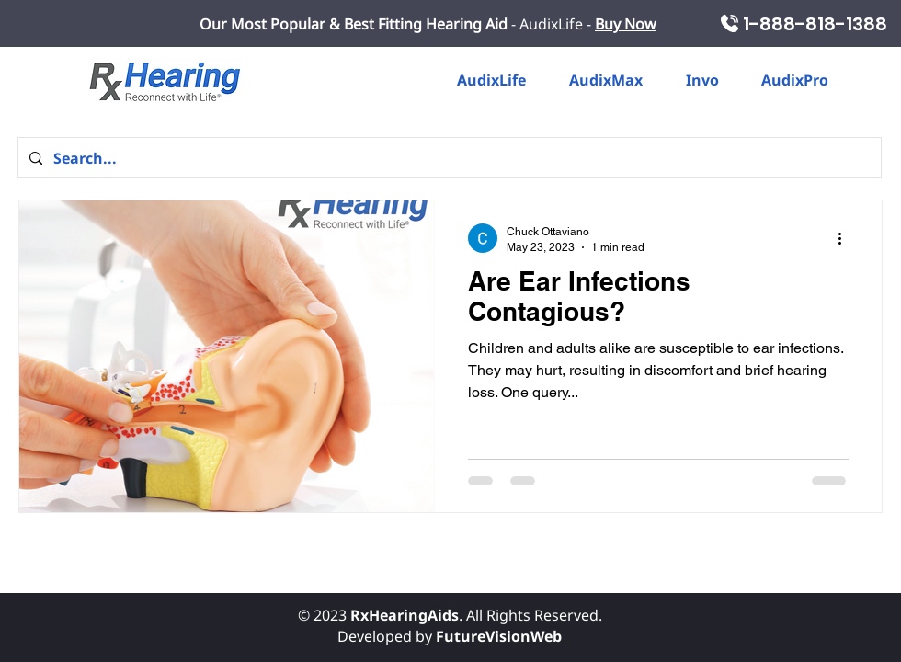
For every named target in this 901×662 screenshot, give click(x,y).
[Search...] (447, 157)
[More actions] (846, 238)
